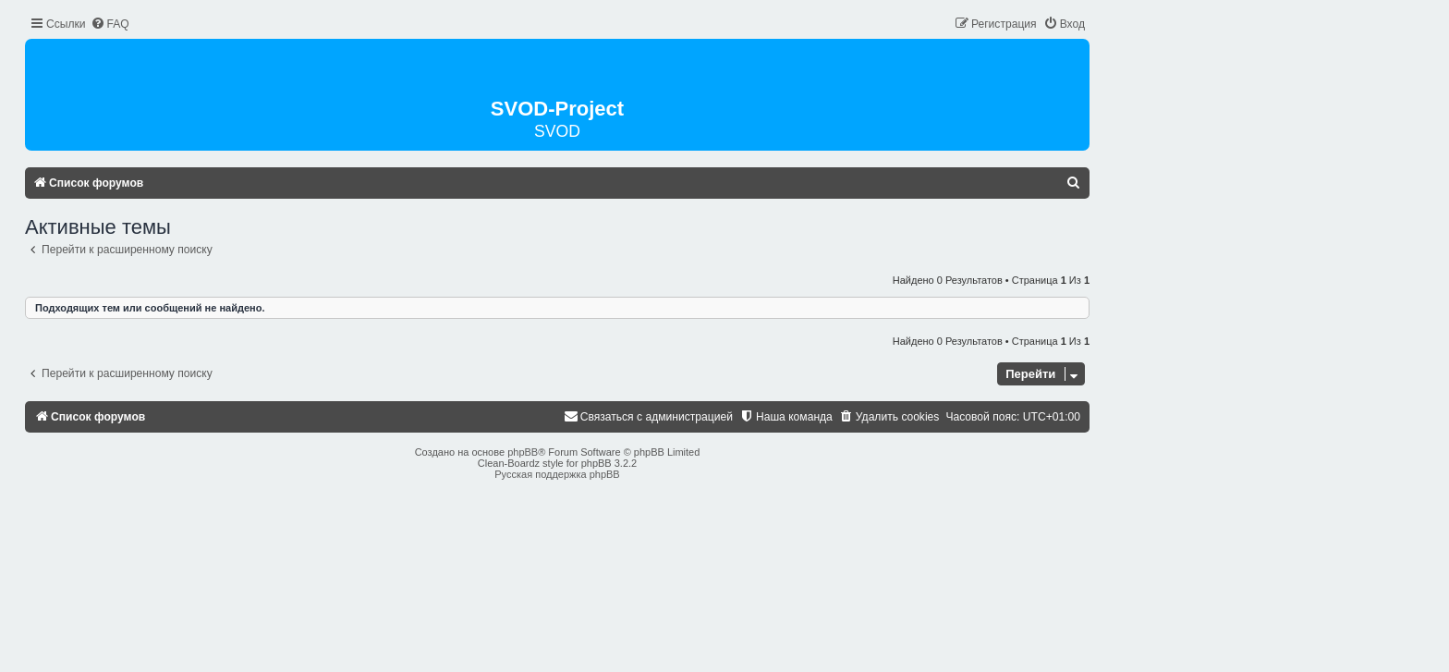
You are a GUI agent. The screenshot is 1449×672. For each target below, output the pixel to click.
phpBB (522, 452)
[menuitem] (110, 24)
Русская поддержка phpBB (556, 474)
